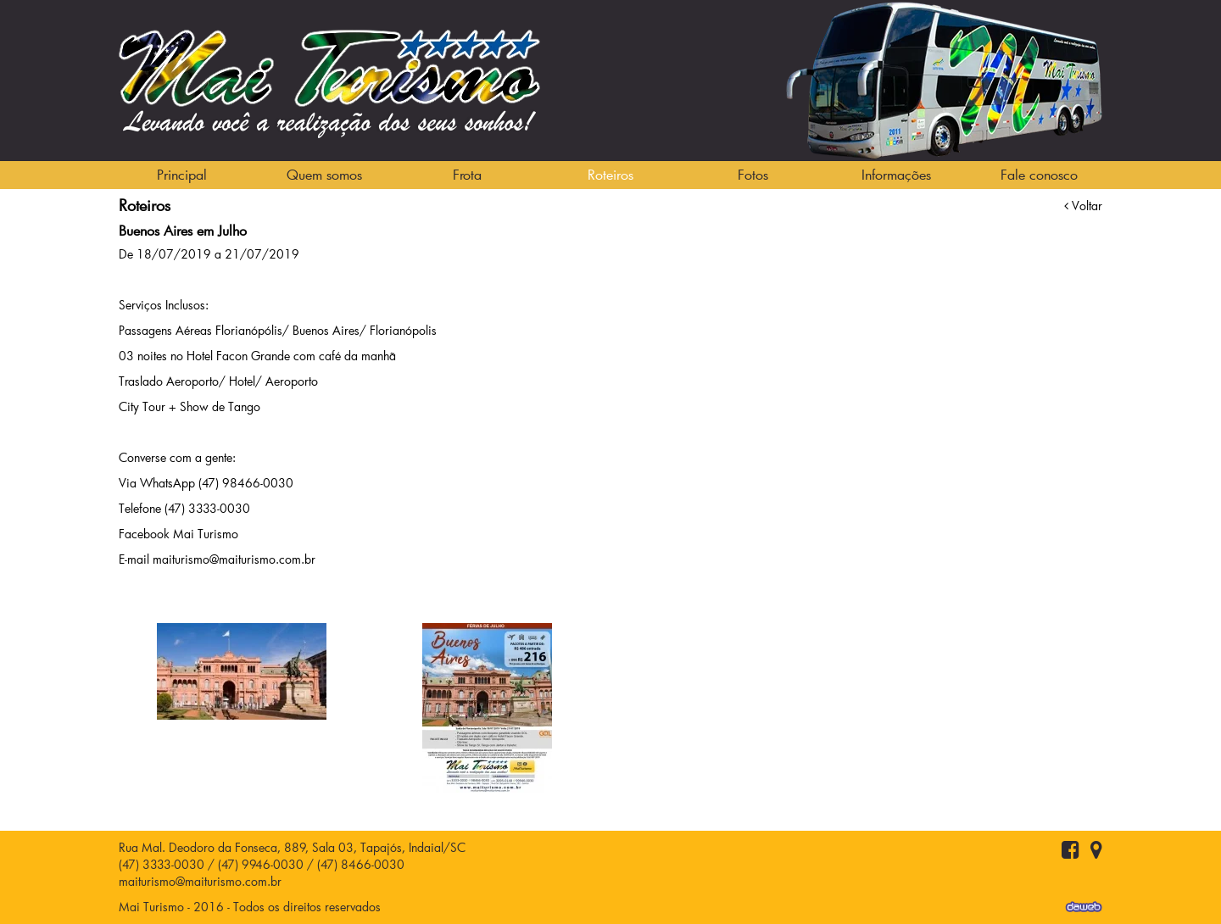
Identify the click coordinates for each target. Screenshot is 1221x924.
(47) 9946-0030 (261, 864)
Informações (896, 174)
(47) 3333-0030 (161, 864)
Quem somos (324, 174)
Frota (467, 174)
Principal (182, 174)
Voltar (1083, 206)
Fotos (753, 174)
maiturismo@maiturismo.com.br (200, 881)
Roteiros (610, 174)
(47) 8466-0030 (360, 864)
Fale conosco (1039, 174)
